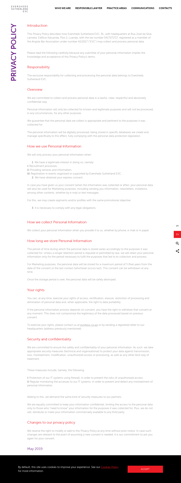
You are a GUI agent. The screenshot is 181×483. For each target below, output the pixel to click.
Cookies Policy (109, 467)
